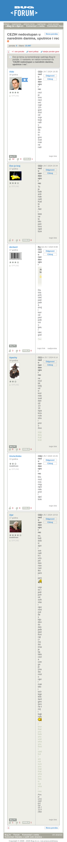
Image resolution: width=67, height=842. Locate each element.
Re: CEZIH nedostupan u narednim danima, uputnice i (40, 256)
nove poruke (53, 24)
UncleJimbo (15, 456)
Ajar (11, 515)
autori (7, 26)
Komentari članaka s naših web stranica (23, 837)
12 (13, 159)
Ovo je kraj (15, 166)
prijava (6, 24)
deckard (13, 247)
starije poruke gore (51, 51)
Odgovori (50, 76)
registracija (16, 24)
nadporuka (52, 348)
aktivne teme (29, 24)
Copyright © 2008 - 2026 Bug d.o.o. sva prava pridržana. (33, 841)
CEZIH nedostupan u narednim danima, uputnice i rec (40, 80)
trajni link (53, 156)
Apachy (13, 357)
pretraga (16, 26)
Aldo (12, 72)
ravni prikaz (34, 51)
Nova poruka (52, 34)
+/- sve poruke (18, 51)
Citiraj (50, 79)
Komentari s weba (30, 835)
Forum (17, 835)
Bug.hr (8, 835)
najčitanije (41, 24)
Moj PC (13, 156)
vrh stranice (57, 835)
